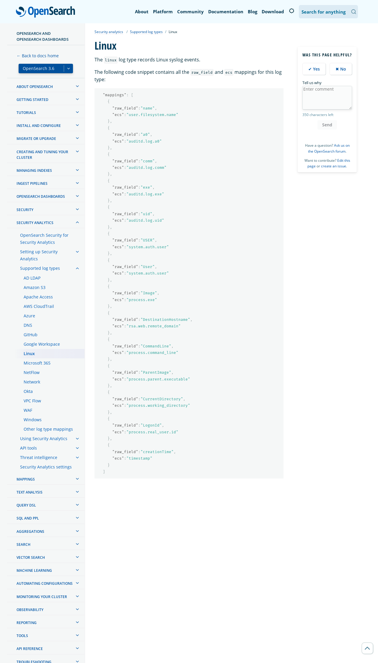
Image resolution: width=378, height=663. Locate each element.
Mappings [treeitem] (26, 479)
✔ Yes (314, 69)
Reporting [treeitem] (27, 622)
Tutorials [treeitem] (26, 112)
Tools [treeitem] (22, 635)
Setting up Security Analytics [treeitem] (39, 255)
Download (273, 11)
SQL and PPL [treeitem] (28, 518)
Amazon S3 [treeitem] (34, 287)
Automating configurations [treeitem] (45, 583)
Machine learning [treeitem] (34, 570)
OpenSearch (47, 12)
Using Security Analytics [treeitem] (43, 438)
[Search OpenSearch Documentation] (328, 11)
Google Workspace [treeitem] (42, 344)
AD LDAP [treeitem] (32, 278)
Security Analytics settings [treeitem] (46, 467)
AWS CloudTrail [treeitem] (39, 306)
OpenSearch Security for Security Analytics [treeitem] (44, 238)
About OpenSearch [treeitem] (35, 86)
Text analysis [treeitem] (30, 492)
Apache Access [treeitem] (38, 297)
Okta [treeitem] (28, 391)
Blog (252, 11)
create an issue (333, 166)
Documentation (225, 11)
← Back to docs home (38, 55)
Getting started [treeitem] (32, 99)
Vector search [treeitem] (31, 557)
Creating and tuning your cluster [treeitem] (42, 154)
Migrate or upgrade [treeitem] (36, 138)
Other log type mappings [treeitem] (48, 429)
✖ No (340, 69)
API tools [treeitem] (28, 448)
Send (327, 125)
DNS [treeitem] (28, 325)
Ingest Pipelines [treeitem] (32, 183)
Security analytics (108, 31)
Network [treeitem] (32, 382)
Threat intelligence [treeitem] (38, 457)
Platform (163, 11)
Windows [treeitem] (33, 419)
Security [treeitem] (25, 209)
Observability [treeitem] (30, 609)
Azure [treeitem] (29, 316)
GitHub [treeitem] (31, 334)
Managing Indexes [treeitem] (34, 170)
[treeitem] (77, 86)
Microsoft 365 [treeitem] (37, 363)
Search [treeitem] (23, 544)
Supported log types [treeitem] (40, 268)
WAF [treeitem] (28, 410)
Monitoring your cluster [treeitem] (42, 596)
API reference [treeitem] (30, 648)
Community (190, 11)
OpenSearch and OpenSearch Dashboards (43, 36)
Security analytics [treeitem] (35, 222)
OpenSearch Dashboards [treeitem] (41, 196)
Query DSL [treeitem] (26, 505)
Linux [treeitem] (29, 353)
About (142, 11)
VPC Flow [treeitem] (32, 401)
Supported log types (146, 31)
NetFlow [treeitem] (32, 372)
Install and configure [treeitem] (39, 125)
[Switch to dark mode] (291, 11)
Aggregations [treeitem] (30, 531)
